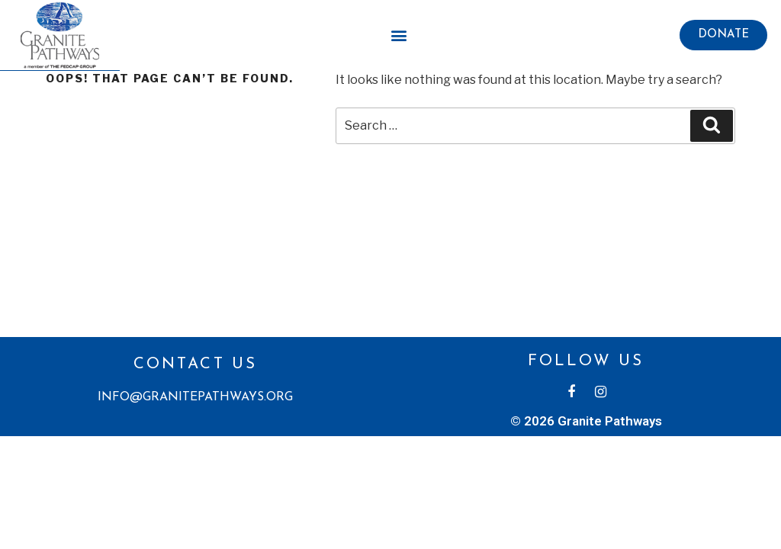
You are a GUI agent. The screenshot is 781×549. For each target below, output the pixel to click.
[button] (723, 35)
